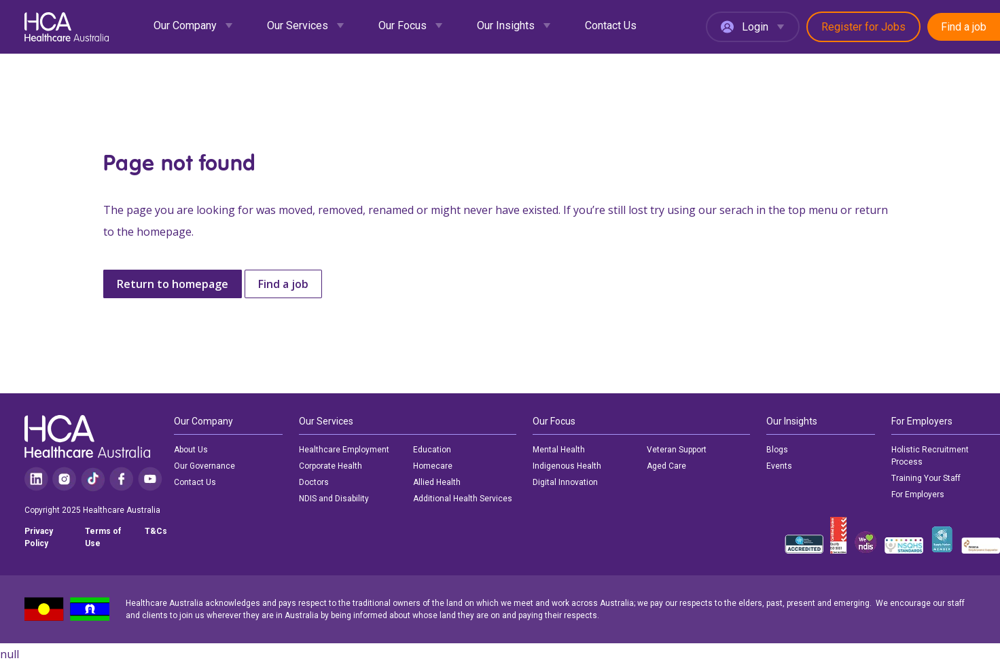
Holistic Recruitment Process (930, 456)
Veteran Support (677, 449)
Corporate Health (330, 466)
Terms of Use (103, 537)
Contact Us (611, 25)
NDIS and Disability (334, 498)
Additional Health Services (462, 498)
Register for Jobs (863, 26)
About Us (191, 449)
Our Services (297, 25)
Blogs (777, 449)
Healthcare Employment (344, 449)
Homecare (432, 466)
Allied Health (437, 482)
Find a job (963, 26)
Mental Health (559, 449)
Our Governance (204, 466)
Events (779, 466)
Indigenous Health (567, 466)
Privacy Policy (38, 537)
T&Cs (156, 531)
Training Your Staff (926, 478)
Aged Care (666, 466)
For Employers (917, 494)
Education (432, 449)
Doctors (314, 482)
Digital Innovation (565, 482)
